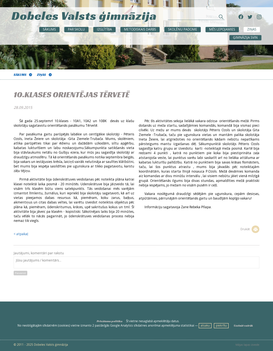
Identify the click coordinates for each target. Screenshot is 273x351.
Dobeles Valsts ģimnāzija (84, 15)
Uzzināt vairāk (243, 325)
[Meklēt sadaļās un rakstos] (196, 18)
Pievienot (20, 273)
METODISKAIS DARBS (140, 29)
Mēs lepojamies (222, 29)
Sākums (49, 29)
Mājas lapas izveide (247, 344)
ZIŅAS (251, 29)
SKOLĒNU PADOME (182, 29)
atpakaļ (22, 234)
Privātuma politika (109, 321)
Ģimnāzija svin (245, 37)
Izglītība (104, 29)
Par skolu (76, 29)
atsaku (205, 325)
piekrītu (221, 325)
